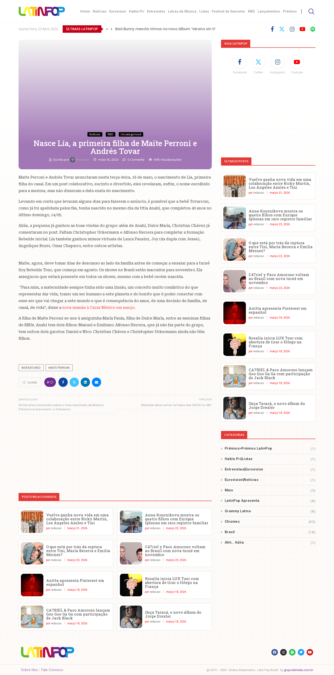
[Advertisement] (115, 451)
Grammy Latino (270, 511)
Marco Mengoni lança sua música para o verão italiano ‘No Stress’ (175, 28)
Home (85, 11)
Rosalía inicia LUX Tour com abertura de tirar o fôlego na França (172, 582)
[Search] (310, 11)
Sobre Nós (29, 670)
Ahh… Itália (270, 542)
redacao (80, 159)
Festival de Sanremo (228, 11)
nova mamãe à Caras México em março (97, 307)
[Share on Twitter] (74, 382)
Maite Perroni (59, 367)
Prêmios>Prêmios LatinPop (270, 448)
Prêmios (290, 11)
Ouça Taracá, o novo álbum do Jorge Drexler (173, 614)
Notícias (99, 11)
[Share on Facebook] (63, 382)
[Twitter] (282, 29)
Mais (270, 490)
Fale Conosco (52, 670)
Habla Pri (136, 11)
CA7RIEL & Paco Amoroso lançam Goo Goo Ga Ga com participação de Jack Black (78, 614)
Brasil (270, 532)
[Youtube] (302, 29)
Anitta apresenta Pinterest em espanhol (75, 582)
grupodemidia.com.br (298, 670)
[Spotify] (312, 29)
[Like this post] (51, 382)
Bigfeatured (31, 367)
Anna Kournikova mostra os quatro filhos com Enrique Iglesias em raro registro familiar (176, 518)
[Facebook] (272, 29)
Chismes (270, 521)
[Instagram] (292, 29)
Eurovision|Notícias (270, 479)
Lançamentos (269, 11)
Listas (204, 11)
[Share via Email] (96, 382)
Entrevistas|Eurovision (270, 469)
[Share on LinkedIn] (85, 382)
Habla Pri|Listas (270, 459)
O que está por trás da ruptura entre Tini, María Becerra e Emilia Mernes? (78, 550)
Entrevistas (156, 11)
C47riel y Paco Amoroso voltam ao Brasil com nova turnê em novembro (175, 550)
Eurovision (117, 11)
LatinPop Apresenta (270, 500)
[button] (107, 29)
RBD (251, 11)
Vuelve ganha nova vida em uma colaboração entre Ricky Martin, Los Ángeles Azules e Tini (77, 518)
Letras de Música (182, 11)
